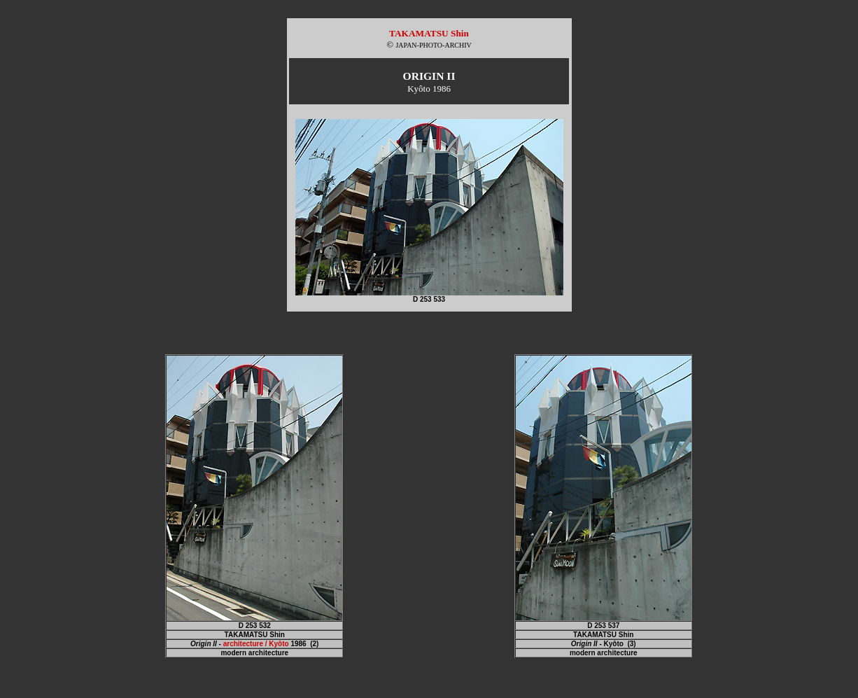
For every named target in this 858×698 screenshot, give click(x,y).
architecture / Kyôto (256, 644)
